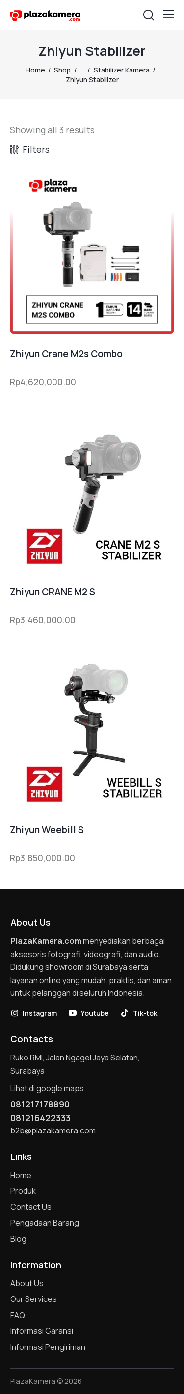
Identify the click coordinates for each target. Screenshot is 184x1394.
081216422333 (40, 1117)
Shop (62, 69)
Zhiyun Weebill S (47, 830)
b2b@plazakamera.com (53, 1130)
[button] (168, 14)
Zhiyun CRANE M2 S (52, 592)
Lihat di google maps (47, 1088)
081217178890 (40, 1104)
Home (35, 69)
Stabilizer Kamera (122, 69)
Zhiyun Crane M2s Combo (66, 354)
